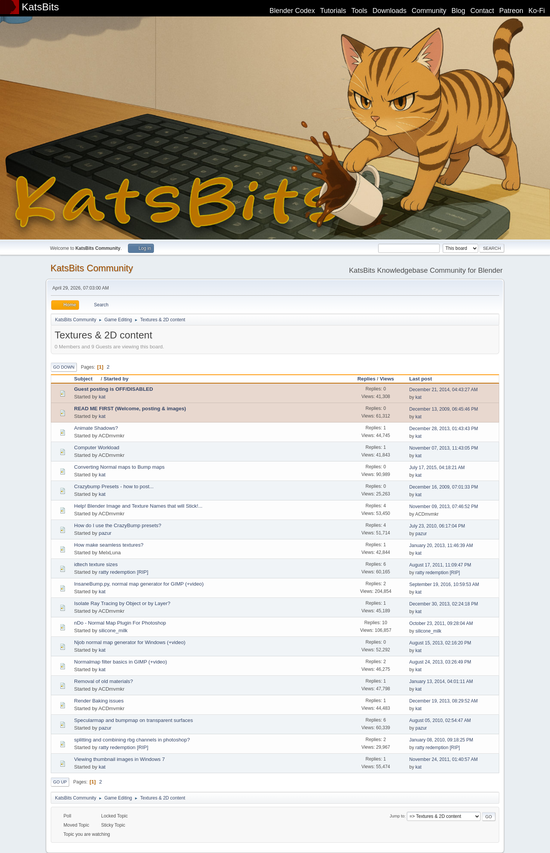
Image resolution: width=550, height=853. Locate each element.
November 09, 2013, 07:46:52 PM (443, 506)
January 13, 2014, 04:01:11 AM (441, 681)
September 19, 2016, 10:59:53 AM (444, 584)
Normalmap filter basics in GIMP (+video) (120, 662)
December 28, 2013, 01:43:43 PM (443, 428)
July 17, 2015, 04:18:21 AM (437, 467)
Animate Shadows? (96, 428)
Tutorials (333, 11)
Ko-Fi (537, 11)
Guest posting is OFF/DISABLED (113, 389)
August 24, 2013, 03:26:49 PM (440, 662)
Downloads (389, 11)
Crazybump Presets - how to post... (114, 486)
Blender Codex (292, 11)
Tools (359, 11)
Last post (420, 379)
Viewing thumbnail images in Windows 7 (119, 759)
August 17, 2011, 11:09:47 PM (440, 565)
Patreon (511, 11)
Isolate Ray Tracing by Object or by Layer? (122, 603)
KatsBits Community (91, 268)
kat (102, 397)
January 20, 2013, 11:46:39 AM (441, 545)
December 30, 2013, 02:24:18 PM (443, 604)
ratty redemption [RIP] (123, 572)
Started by (116, 379)
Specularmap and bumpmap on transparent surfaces (133, 720)
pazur (105, 533)
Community (429, 11)
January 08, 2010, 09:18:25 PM (441, 740)
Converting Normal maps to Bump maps (119, 467)
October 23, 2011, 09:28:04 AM (441, 623)
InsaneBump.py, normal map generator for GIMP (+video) (139, 584)
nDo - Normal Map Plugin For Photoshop (120, 623)
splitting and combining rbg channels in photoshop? (132, 740)
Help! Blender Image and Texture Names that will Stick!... (138, 506)
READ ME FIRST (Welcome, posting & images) (130, 408)
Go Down (63, 367)
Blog (458, 11)
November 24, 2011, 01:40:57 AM (443, 759)
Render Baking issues (99, 701)
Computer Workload (96, 447)
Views (387, 379)
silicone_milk (113, 630)
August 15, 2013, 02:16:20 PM (440, 643)
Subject (86, 379)
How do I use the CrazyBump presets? (117, 525)
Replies (366, 379)
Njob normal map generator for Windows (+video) (130, 642)
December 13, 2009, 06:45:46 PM (443, 409)
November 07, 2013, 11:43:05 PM (443, 448)
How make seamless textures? (108, 545)
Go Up (60, 782)
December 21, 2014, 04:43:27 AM (443, 389)
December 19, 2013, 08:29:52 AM (443, 701)
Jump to (397, 816)
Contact (482, 11)
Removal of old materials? (103, 681)
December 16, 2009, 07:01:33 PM (443, 487)
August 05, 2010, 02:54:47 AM (440, 720)
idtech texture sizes (96, 564)
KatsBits (40, 7)
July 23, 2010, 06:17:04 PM (437, 526)
